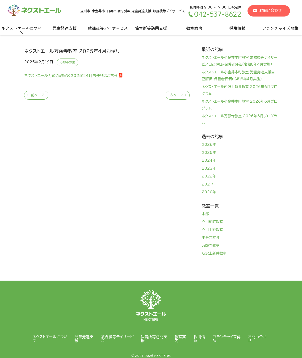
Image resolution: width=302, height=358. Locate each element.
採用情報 (237, 28)
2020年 (209, 192)
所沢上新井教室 (214, 253)
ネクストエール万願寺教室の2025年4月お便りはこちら (70, 75)
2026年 (209, 144)
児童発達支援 (65, 28)
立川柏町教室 (212, 221)
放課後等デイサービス (108, 28)
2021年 (209, 184)
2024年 (209, 160)
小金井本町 (210, 237)
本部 (205, 214)
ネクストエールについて (21, 30)
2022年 (209, 176)
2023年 (209, 168)
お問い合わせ (270, 10)
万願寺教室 (67, 62)
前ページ (37, 95)
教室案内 (194, 28)
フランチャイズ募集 (226, 338)
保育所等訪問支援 (151, 28)
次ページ (176, 95)
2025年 (209, 152)
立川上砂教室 (212, 230)
